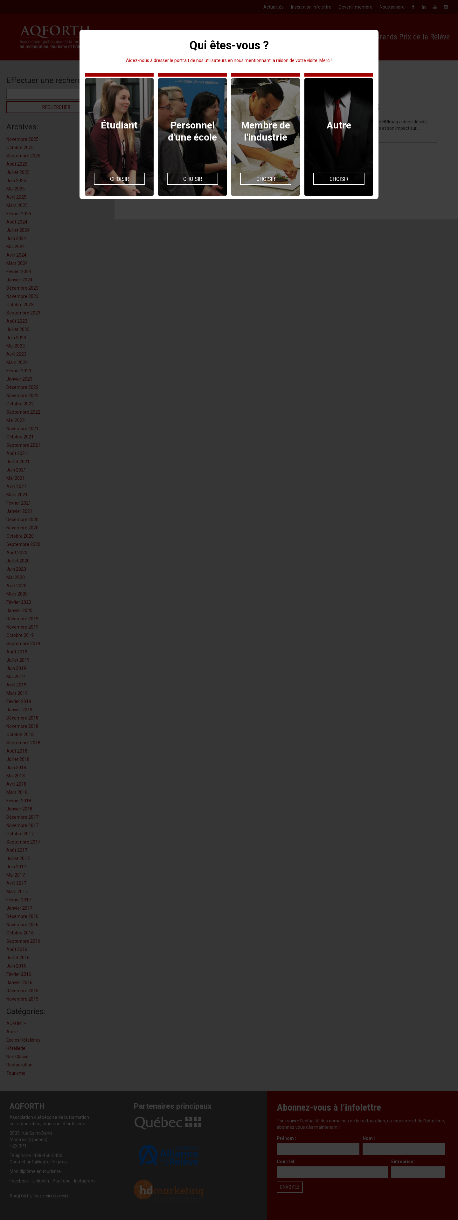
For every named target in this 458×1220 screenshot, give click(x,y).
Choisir (119, 179)
